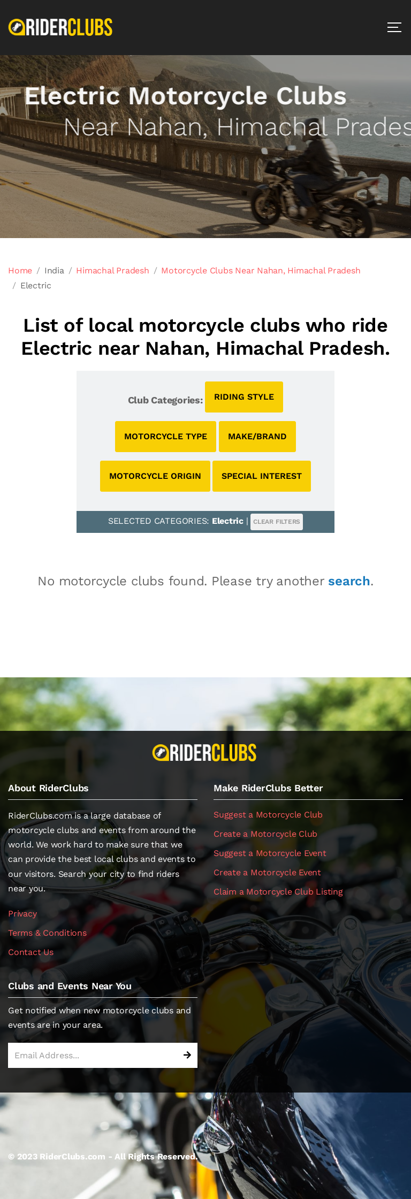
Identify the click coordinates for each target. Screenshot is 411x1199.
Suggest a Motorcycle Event (270, 853)
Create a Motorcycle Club (265, 834)
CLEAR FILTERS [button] (276, 521)
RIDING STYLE (244, 397)
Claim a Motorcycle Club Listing (278, 892)
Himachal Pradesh (112, 270)
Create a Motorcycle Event (267, 872)
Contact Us (31, 952)
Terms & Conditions (47, 933)
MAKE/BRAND (257, 436)
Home (20, 270)
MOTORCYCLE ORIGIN (155, 476)
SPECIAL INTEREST (262, 476)
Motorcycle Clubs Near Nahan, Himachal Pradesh (260, 270)
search (349, 581)
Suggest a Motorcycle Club (268, 814)
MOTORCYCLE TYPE (165, 436)
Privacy (22, 913)
